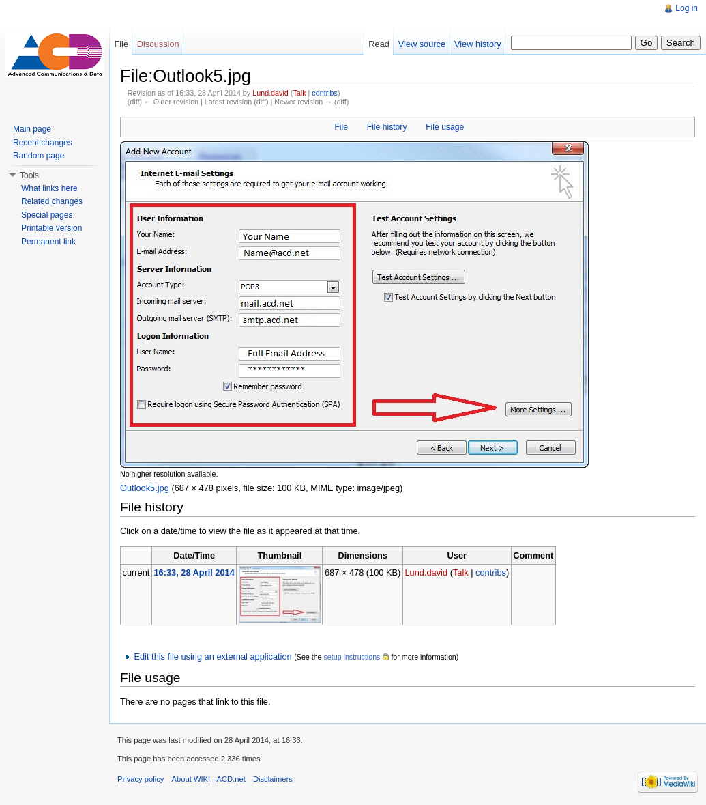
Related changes (52, 201)
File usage (445, 127)
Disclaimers (273, 779)
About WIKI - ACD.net (209, 779)
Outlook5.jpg (144, 488)
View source (421, 44)
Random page (38, 155)
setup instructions (351, 657)
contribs (325, 93)
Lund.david (270, 93)
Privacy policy (140, 779)
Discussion (158, 44)
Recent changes (42, 142)
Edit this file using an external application (212, 656)
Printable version (51, 228)
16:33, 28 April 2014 (193, 572)
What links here (49, 188)
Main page (32, 129)
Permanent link (48, 241)
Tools (29, 175)
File (341, 127)
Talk (299, 93)
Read (378, 44)
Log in (686, 8)
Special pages (46, 215)
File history (387, 127)
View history (477, 44)
